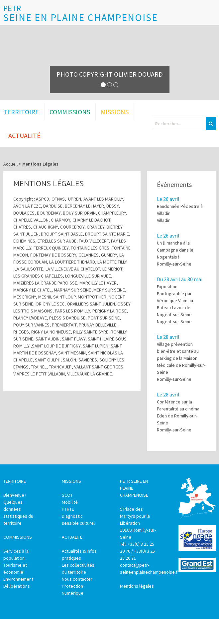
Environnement (18, 579)
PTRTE (68, 509)
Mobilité (70, 502)
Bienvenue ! (14, 495)
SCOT (67, 495)
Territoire (21, 112)
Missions (115, 112)
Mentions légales (137, 586)
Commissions (70, 112)
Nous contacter (77, 579)
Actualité (24, 135)
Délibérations (16, 586)
